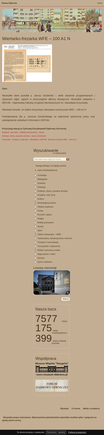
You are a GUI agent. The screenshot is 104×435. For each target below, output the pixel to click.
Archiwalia (41, 175)
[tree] (51, 218)
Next (100, 18)
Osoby (40, 211)
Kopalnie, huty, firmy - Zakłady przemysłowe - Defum (23, 132)
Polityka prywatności (77, 432)
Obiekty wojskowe (45, 207)
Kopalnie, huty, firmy (46, 195)
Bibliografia (42, 179)
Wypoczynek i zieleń (46, 254)
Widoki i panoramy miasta (48, 250)
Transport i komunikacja (47, 242)
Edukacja (41, 187)
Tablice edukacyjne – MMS (49, 234)
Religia (40, 219)
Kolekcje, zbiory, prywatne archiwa (52, 191)
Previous (3, 18)
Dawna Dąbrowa (9, 3)
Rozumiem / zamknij (56, 432)
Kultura (40, 199)
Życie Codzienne (44, 262)
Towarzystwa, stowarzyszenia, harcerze (54, 238)
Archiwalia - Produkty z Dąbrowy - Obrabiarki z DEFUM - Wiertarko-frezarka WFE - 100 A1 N (39, 140)
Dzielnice (41, 183)
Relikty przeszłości (45, 222)
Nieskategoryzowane (46, 203)
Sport (39, 230)
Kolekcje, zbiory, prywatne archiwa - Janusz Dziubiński (24, 136)
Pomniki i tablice (44, 215)
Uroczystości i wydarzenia (48, 246)
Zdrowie (41, 258)
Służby (40, 226)
